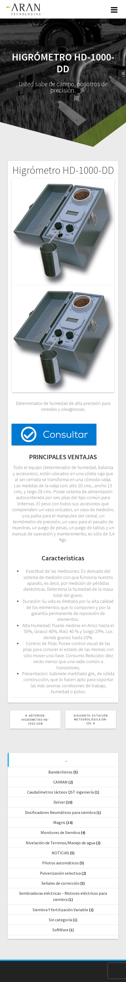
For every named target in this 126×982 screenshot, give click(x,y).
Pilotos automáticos (60, 862)
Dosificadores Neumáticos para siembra (60, 812)
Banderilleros (60, 772)
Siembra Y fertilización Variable (60, 909)
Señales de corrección (60, 883)
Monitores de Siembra (60, 832)
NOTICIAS (60, 852)
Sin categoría (60, 919)
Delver (59, 802)
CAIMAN (60, 782)
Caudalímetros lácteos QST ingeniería (60, 792)
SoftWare (60, 929)
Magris (59, 822)
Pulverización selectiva (60, 873)
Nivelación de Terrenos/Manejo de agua (60, 842)
